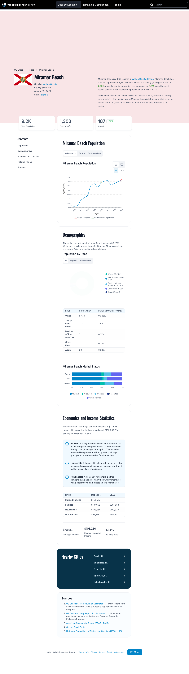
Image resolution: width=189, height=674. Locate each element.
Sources (22, 167)
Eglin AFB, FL (100, 575)
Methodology (119, 652)
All (116, 170)
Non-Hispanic (85, 260)
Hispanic (73, 260)
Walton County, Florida (143, 79)
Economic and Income (28, 156)
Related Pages (25, 162)
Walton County (50, 84)
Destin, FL (99, 556)
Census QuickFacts (75, 627)
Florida (31, 70)
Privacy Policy (84, 652)
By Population (70, 153)
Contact (101, 652)
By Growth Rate (94, 153)
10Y (122, 170)
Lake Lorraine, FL (102, 582)
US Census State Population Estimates (85, 603)
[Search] (171, 4)
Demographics (25, 151)
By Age (82, 153)
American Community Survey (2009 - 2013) (87, 623)
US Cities (18, 70)
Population (23, 145)
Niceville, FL (100, 569)
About (109, 652)
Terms (94, 652)
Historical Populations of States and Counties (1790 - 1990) (95, 631)
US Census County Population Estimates (86, 613)
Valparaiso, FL (100, 562)
